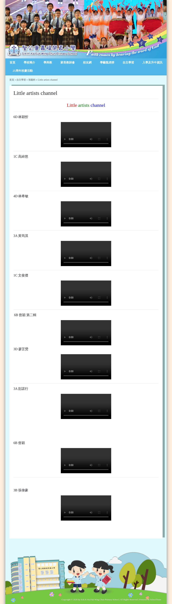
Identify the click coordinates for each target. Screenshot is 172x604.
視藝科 (31, 79)
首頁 (12, 62)
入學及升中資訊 (152, 62)
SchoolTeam (155, 599)
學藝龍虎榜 (107, 62)
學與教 (48, 62)
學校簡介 (29, 62)
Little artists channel (48, 79)
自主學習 (128, 62)
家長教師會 (67, 62)
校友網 (87, 62)
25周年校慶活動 (23, 70)
